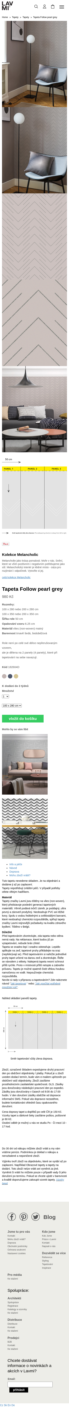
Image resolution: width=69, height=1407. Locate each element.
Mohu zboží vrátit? (19, 875)
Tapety (15, 17)
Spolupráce (13, 1302)
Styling (45, 1260)
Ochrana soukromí (17, 1249)
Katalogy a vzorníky (17, 1309)
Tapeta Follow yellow (16, 676)
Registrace (13, 1306)
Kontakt (11, 1236)
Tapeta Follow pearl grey (4, 676)
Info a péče (15, 864)
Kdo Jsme (47, 1236)
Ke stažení (13, 1278)
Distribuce (12, 1324)
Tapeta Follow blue (10, 676)
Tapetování (47, 1264)
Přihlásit (18, 1389)
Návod (13, 868)
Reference (47, 1257)
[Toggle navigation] (62, 7)
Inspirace (46, 1268)
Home (5, 17)
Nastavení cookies (17, 1253)
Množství (8, 690)
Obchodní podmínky (17, 1246)
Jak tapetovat (18, 983)
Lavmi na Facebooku (12, 1217)
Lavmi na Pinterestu (24, 1217)
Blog (49, 1217)
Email (11, 1378)
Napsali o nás (49, 1246)
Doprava (14, 871)
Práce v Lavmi (49, 1239)
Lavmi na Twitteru (35, 1217)
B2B (10, 1342)
